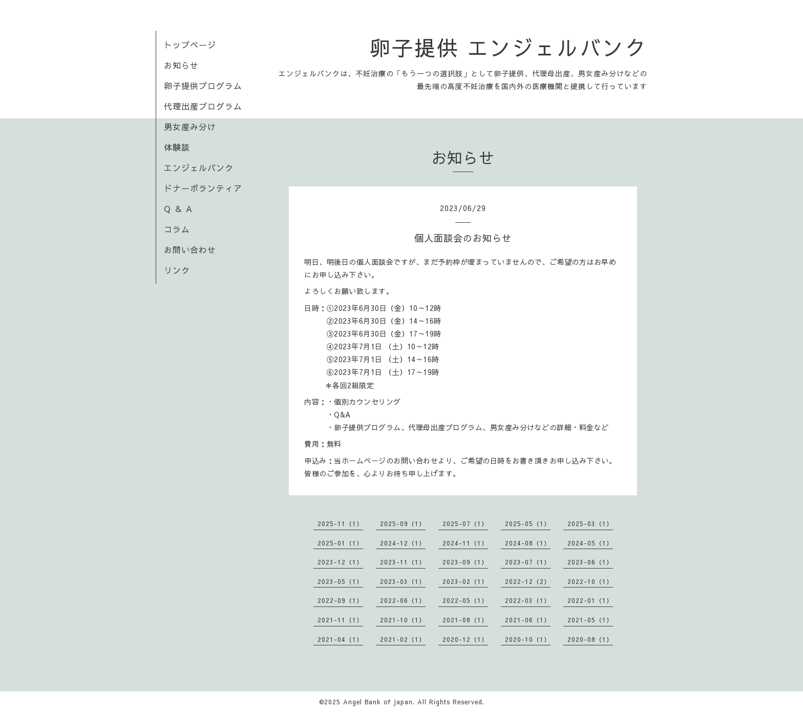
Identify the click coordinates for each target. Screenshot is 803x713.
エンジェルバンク (199, 167)
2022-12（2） (528, 581)
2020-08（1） (590, 639)
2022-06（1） (403, 600)
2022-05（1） (465, 600)
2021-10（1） (403, 620)
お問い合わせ (190, 249)
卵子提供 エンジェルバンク (508, 47)
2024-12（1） (403, 543)
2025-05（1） (528, 523)
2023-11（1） (403, 562)
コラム (177, 229)
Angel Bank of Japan (378, 702)
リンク (177, 270)
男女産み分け (190, 126)
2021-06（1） (528, 620)
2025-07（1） (465, 523)
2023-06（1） (590, 562)
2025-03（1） (590, 523)
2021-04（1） (340, 639)
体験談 (177, 147)
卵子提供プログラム (203, 85)
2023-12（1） (340, 562)
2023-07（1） (528, 562)
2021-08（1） (465, 620)
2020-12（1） (465, 639)
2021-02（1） (403, 639)
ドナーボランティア (203, 188)
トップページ (190, 44)
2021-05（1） (590, 620)
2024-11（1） (465, 543)
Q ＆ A (178, 208)
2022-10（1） (590, 581)
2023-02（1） (465, 581)
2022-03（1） (528, 600)
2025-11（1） (340, 523)
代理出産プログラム (203, 106)
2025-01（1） (340, 543)
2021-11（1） (340, 620)
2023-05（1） (340, 581)
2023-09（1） (465, 562)
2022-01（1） (590, 600)
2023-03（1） (403, 581)
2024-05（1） (590, 543)
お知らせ (181, 65)
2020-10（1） (528, 639)
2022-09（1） (340, 600)
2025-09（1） (403, 523)
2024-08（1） (528, 543)
